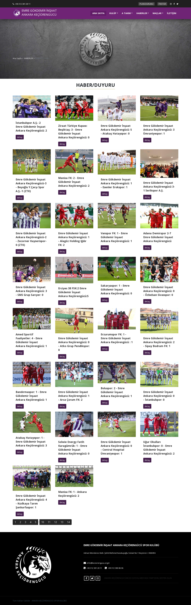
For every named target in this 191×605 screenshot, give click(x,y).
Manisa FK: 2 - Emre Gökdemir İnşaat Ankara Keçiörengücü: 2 (73, 181)
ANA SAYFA (99, 13)
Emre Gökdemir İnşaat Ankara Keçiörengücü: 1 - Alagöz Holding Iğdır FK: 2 (73, 239)
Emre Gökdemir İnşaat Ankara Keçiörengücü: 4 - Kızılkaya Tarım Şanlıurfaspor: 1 (31, 501)
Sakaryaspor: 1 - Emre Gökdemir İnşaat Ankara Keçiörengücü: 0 (116, 289)
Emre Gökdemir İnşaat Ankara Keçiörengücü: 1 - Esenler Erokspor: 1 (116, 183)
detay (19, 137)
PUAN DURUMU (146, 4)
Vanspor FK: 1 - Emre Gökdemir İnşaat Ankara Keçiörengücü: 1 (116, 237)
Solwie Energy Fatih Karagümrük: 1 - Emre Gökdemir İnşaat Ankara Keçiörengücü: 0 (73, 447)
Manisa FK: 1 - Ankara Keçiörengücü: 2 (72, 493)
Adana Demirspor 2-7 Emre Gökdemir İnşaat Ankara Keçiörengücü (158, 237)
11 (49, 522)
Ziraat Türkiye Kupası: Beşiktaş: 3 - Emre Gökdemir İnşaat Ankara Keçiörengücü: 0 (73, 131)
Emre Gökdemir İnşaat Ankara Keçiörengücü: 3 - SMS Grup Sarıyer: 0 (31, 291)
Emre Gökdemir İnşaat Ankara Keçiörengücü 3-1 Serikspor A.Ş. (159, 186)
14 (68, 522)
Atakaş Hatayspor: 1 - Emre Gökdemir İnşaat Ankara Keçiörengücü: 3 (31, 441)
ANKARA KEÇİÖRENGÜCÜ (39, 14)
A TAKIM (126, 13)
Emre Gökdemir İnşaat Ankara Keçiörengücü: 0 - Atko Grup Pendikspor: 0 (74, 344)
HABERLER (141, 13)
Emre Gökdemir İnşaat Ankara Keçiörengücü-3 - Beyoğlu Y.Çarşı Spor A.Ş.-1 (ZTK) (31, 185)
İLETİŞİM (171, 13)
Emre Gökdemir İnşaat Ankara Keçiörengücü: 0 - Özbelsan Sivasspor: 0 (158, 291)
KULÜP (112, 13)
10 (42, 522)
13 (62, 522)
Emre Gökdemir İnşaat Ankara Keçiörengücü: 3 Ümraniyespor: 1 (158, 129)
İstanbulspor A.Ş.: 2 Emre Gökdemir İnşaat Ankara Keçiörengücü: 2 (31, 126)
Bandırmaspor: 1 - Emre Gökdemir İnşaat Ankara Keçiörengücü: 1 (31, 395)
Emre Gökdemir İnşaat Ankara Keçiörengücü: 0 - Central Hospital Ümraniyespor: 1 (116, 447)
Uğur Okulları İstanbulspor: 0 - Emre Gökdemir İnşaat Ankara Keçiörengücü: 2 (158, 447)
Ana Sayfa (17, 58)
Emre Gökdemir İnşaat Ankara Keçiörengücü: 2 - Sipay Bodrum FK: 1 (158, 342)
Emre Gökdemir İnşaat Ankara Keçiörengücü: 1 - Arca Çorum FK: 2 (73, 395)
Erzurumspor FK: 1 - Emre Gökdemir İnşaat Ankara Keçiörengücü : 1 (117, 338)
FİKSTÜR (162, 4)
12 (55, 522)
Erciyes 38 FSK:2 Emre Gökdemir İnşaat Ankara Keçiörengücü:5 (73, 292)
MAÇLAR (157, 13)
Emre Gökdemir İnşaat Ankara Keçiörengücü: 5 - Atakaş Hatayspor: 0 (116, 129)
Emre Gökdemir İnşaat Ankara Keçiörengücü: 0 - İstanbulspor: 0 (158, 395)
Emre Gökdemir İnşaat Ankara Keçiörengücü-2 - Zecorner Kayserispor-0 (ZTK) (31, 239)
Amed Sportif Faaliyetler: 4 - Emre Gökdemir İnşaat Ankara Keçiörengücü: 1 (31, 340)
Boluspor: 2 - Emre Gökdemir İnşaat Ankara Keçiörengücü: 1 (116, 392)
